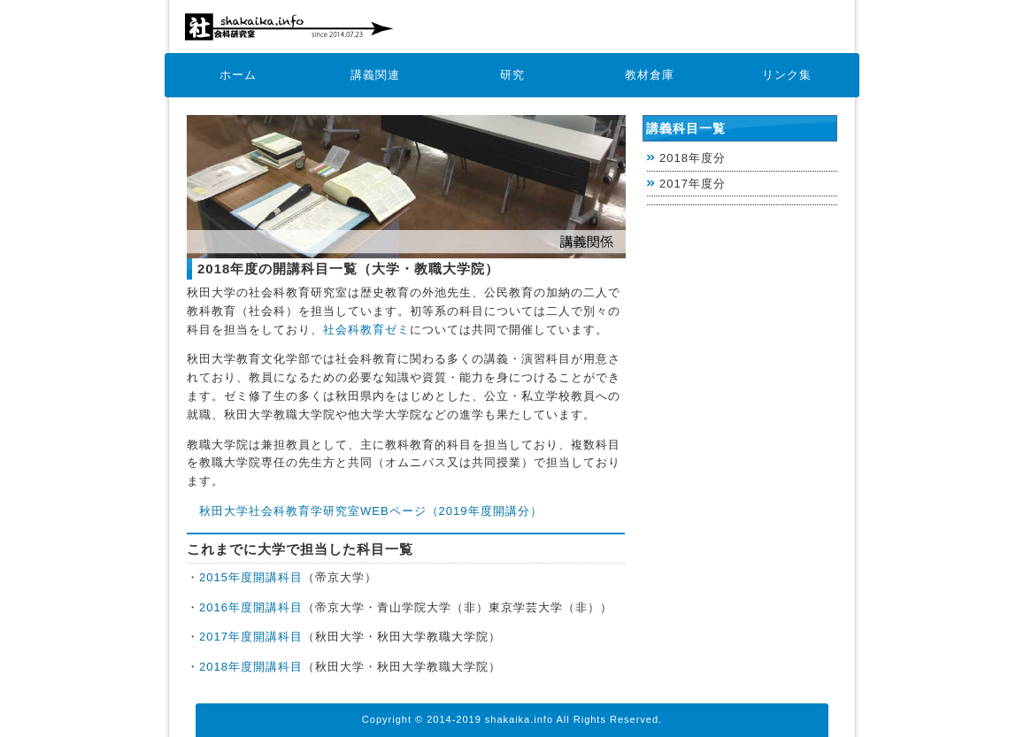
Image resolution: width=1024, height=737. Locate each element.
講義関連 (375, 74)
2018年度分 (692, 158)
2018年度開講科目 (251, 666)
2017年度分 (692, 183)
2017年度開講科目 (251, 636)
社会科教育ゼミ (366, 329)
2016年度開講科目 (251, 607)
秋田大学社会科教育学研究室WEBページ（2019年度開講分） (371, 511)
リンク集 (787, 74)
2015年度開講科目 (251, 577)
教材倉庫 (649, 74)
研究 (512, 74)
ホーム (238, 74)
